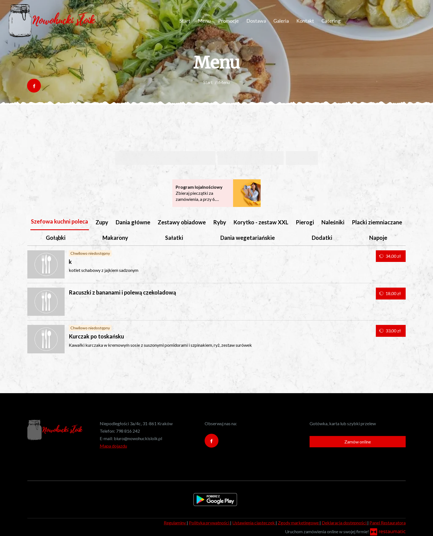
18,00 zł (390, 293)
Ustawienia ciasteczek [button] (254, 522)
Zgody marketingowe (299, 522)
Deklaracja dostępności (344, 522)
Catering (330, 21)
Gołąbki (55, 237)
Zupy (102, 222)
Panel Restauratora (387, 522)
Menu (204, 21)
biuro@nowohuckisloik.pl (138, 438)
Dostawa (256, 21)
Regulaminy (175, 522)
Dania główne (133, 222)
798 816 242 (128, 430)
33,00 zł (390, 330)
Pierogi (305, 222)
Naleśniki (332, 222)
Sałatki (174, 237)
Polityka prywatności (209, 522)
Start (184, 21)
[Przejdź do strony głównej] (52, 20)
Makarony (115, 237)
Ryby (219, 222)
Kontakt (305, 21)
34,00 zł (390, 256)
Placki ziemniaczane (377, 222)
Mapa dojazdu (113, 445)
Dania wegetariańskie (247, 237)
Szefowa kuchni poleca (59, 221)
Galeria (281, 21)
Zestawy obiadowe (182, 222)
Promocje (228, 21)
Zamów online (357, 441)
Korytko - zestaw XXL (260, 222)
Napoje (378, 237)
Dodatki (322, 237)
